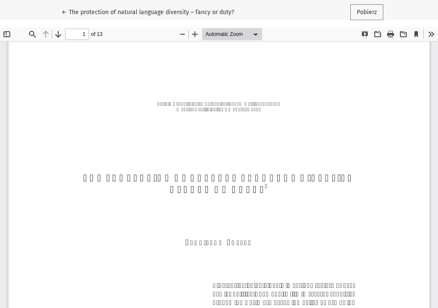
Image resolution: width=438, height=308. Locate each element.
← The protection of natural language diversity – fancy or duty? (148, 11)
